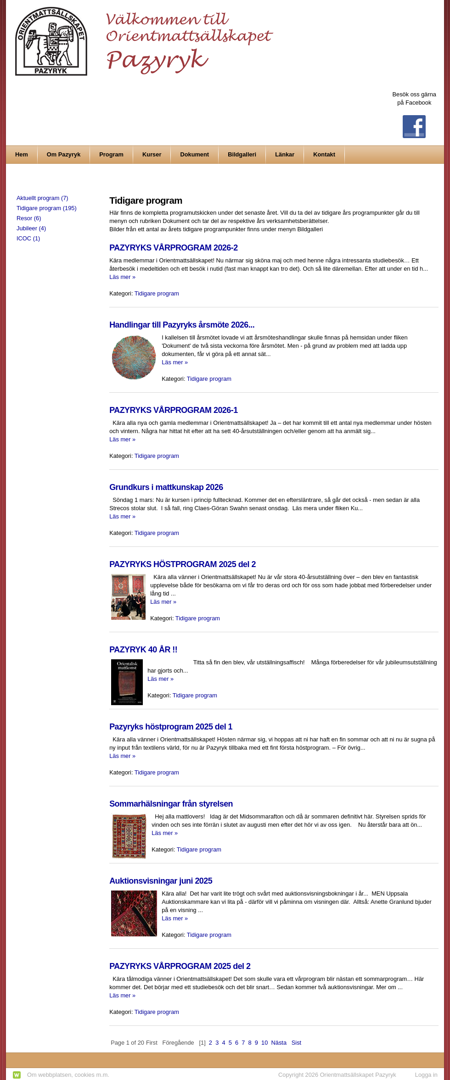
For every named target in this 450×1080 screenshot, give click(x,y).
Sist (296, 1042)
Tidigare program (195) (47, 208)
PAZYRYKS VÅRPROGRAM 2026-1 (173, 410)
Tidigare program (157, 293)
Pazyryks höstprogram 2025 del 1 (170, 726)
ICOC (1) (28, 238)
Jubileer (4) (31, 228)
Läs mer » (122, 276)
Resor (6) (29, 218)
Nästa (279, 1042)
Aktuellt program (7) (42, 198)
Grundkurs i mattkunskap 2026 (166, 487)
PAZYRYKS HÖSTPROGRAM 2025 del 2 (182, 564)
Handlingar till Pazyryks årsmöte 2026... (181, 324)
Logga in (426, 1074)
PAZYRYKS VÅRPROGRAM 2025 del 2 (179, 966)
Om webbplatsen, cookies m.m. (68, 1074)
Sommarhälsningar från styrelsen (171, 803)
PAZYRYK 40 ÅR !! (143, 649)
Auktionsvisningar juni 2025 (160, 880)
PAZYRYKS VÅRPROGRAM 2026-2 (173, 247)
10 (264, 1042)
